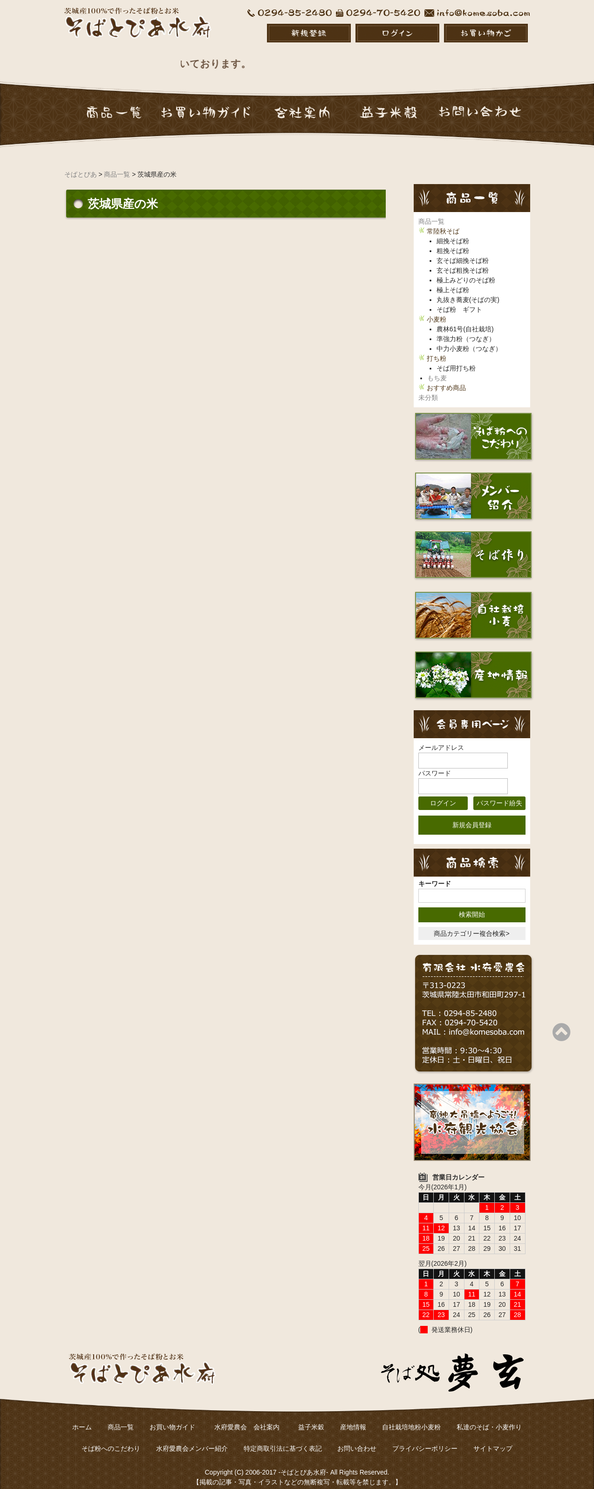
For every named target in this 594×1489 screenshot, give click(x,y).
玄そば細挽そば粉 (463, 250)
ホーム (82, 1417)
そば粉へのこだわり (111, 1438)
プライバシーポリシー (424, 1438)
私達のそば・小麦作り (489, 1417)
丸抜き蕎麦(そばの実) (468, 290)
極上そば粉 (453, 280)
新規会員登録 (472, 815)
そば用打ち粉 (456, 358)
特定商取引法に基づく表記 (283, 1438)
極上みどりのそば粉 (466, 270)
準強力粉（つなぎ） (466, 329)
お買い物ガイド (172, 1417)
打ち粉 (436, 348)
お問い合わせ (356, 1438)
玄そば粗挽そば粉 (463, 260)
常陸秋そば (443, 221)
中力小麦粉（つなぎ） (469, 339)
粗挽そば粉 (453, 241)
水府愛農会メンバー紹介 (192, 1438)
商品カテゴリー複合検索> (471, 923)
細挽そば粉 (453, 231)
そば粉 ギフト (459, 299)
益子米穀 (311, 1417)
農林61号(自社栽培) (465, 319)
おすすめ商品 (446, 378)
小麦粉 (436, 309)
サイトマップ (492, 1438)
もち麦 (437, 368)
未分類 (428, 387)
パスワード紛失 (499, 793)
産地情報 (353, 1417)
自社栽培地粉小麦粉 (411, 1417)
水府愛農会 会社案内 (250, 1417)
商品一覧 (431, 211)
